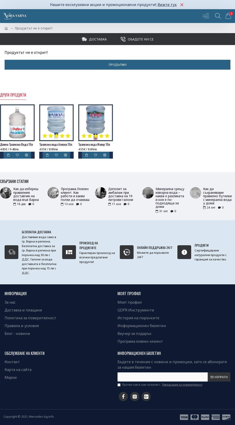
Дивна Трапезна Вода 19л (16, 144)
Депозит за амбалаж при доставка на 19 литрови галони (120, 194)
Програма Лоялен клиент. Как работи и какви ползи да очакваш (75, 194)
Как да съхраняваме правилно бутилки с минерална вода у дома (217, 196)
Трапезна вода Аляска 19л (55, 144)
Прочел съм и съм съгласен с (160, 385)
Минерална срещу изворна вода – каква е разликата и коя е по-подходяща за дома (170, 197)
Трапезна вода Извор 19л (94, 144)
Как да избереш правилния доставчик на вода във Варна (26, 194)
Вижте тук (167, 4)
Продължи (117, 65)
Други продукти (13, 95)
